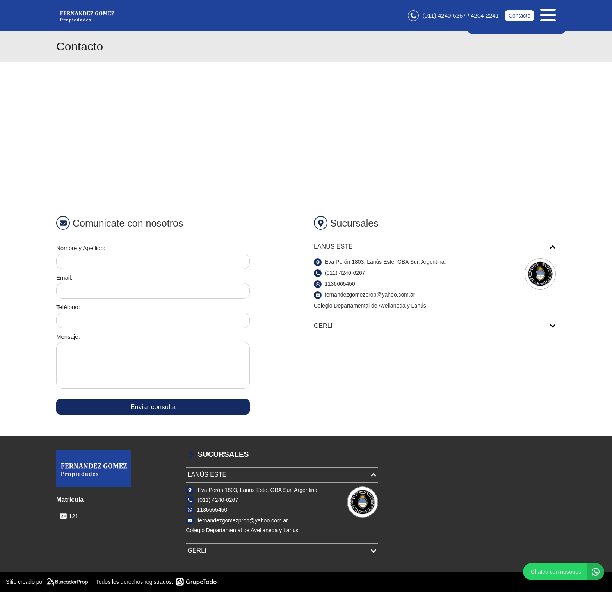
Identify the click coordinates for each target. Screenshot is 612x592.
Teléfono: (68, 307)
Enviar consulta (153, 407)
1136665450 (340, 284)
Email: (64, 278)
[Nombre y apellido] (153, 262)
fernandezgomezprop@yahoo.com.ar (243, 521)
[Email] (153, 291)
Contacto (519, 16)
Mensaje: (68, 337)
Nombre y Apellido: (80, 248)
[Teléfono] (153, 321)
